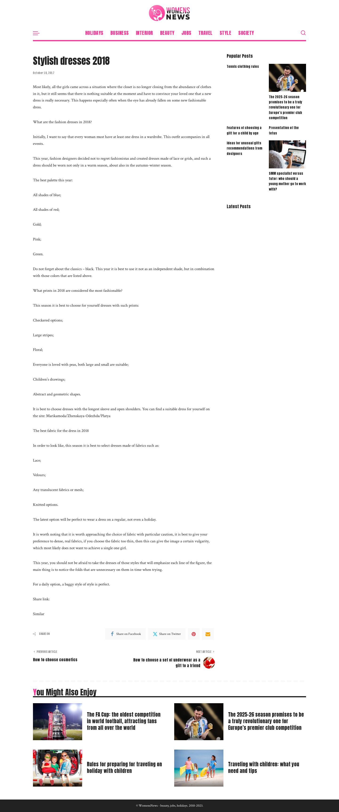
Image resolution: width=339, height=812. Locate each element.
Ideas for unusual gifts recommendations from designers (244, 149)
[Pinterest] (194, 634)
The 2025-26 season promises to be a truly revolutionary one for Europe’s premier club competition (285, 107)
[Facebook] (125, 634)
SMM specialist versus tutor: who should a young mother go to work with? (287, 181)
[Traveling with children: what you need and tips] (198, 768)
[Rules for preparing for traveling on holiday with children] (57, 768)
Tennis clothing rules (243, 66)
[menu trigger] (38, 33)
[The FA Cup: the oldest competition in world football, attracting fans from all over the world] (57, 721)
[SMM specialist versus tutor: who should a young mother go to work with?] (287, 155)
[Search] (303, 33)
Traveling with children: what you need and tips (265, 767)
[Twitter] (167, 634)
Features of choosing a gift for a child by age (244, 131)
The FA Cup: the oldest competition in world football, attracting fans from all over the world (126, 721)
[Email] (208, 634)
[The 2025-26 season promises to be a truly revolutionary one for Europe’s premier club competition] (287, 78)
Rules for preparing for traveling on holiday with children (123, 767)
